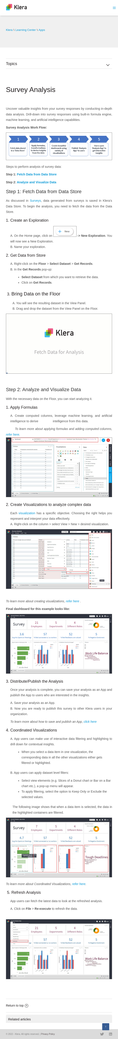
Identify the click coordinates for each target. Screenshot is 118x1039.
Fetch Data (25, 174)
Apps (42, 30)
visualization (27, 513)
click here (90, 721)
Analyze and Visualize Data (36, 182)
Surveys (35, 200)
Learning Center (25, 30)
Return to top (17, 1005)
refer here (12, 434)
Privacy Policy (48, 1034)
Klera (9, 30)
